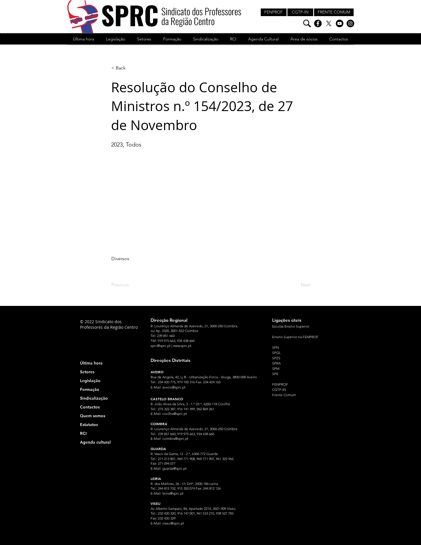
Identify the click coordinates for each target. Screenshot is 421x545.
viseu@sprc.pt (173, 523)
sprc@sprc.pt (161, 345)
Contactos (90, 407)
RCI (83, 433)
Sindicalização (94, 398)
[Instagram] (350, 23)
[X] (329, 23)
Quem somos (92, 415)
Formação (89, 389)
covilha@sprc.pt (174, 413)
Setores (87, 371)
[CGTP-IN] (300, 12)
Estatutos (89, 424)
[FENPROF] (273, 12)
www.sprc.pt (182, 345)
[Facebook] (318, 23)
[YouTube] (339, 23)
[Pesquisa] (307, 23)
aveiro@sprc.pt (173, 387)
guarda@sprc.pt (174, 468)
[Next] (296, 285)
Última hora (91, 363)
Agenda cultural (95, 442)
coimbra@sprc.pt (175, 438)
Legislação (90, 380)
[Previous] (130, 285)
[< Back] (130, 68)
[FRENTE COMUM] (334, 12)
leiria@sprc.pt (172, 493)
